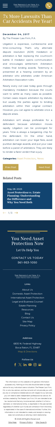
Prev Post (10, 167)
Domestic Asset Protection (27, 293)
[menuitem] (12, 422)
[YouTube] (30, 364)
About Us (27, 289)
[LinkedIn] (25, 364)
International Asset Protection (27, 297)
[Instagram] (35, 364)
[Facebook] (15, 364)
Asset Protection (26, 158)
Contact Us (27, 317)
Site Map (27, 321)
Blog (27, 313)
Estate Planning (27, 305)
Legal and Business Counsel (27, 301)
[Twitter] (20, 364)
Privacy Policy (27, 325)
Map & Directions (27, 351)
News (40, 158)
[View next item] (16, 213)
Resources (27, 309)
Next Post (44, 167)
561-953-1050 (27, 262)
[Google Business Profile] (39, 364)
